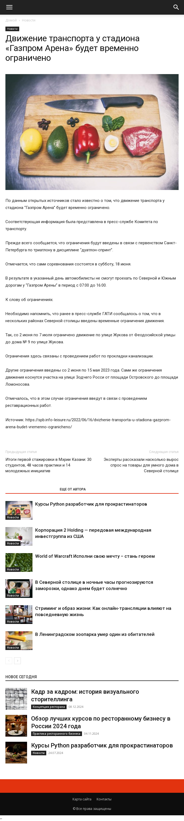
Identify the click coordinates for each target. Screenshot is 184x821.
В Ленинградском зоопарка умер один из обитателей (95, 634)
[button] (9, 7)
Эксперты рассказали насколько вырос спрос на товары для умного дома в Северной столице (141, 465)
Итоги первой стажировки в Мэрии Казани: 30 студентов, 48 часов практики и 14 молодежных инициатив (48, 465)
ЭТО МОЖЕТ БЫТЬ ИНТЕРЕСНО (29, 489)
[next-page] (17, 660)
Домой (11, 20)
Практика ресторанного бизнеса (56, 734)
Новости (28, 20)
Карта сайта (82, 799)
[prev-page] (8, 660)
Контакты (104, 799)
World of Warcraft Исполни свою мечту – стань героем (95, 556)
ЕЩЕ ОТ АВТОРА (73, 489)
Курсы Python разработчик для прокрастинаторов (91, 504)
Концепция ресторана (49, 707)
